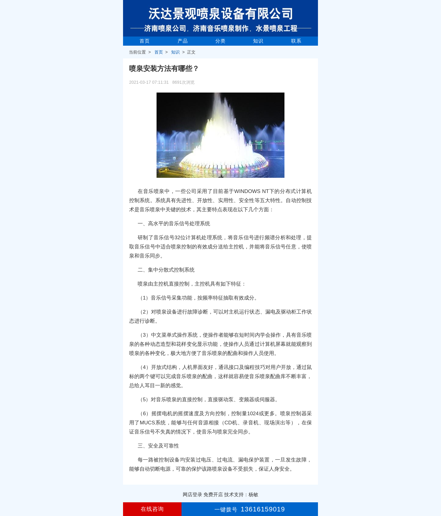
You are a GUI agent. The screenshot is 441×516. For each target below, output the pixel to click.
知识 (258, 41)
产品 (183, 41)
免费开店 (213, 494)
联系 (296, 41)
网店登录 (192, 494)
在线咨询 (152, 509)
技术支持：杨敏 (241, 494)
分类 (220, 41)
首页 (144, 41)
